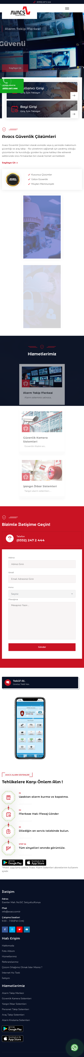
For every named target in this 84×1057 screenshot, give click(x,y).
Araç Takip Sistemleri (13, 1014)
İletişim (6, 978)
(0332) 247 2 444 (44, 2)
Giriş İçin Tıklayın (30, 111)
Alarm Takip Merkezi (38, 394)
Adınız (11, 558)
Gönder (42, 647)
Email (11, 572)
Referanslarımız (10, 961)
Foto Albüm (8, 951)
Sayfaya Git (10, 162)
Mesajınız (13, 599)
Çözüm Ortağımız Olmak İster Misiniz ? (22, 967)
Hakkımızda (8, 945)
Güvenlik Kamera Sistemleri (35, 440)
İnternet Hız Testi (11, 972)
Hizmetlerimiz (9, 956)
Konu (11, 587)
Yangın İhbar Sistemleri (40, 487)
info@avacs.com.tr (11, 911)
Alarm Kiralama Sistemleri (16, 1020)
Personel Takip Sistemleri (15, 1009)
